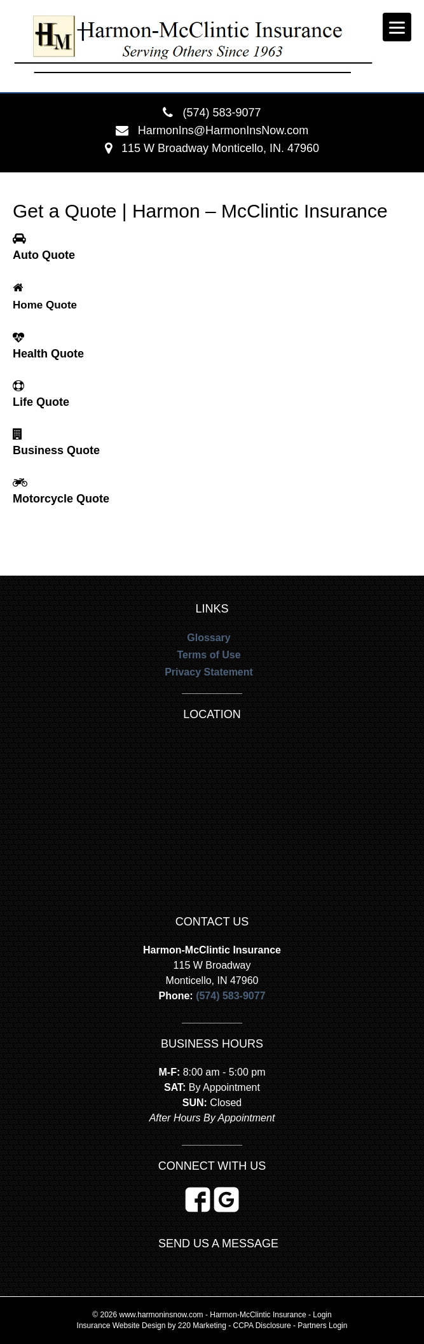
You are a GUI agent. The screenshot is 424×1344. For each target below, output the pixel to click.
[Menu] (397, 27)
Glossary (208, 637)
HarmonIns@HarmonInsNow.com (223, 130)
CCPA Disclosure (262, 1325)
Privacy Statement (209, 672)
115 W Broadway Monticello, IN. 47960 (220, 148)
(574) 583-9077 (221, 112)
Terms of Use (208, 654)
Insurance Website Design (121, 1325)
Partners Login (322, 1325)
